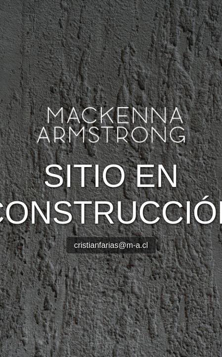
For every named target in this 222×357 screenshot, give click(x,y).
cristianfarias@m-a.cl (111, 245)
